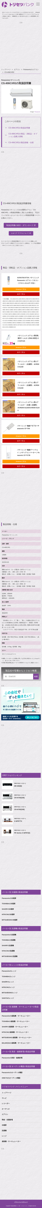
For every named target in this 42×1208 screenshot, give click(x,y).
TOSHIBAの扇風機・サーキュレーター (15, 1021)
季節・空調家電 (7, 1120)
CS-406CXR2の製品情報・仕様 (21, 142)
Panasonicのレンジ (9, 971)
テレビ (4, 1098)
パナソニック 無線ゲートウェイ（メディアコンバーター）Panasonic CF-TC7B (28, 452)
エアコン (17, 69)
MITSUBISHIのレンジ (9, 993)
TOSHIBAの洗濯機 (8, 940)
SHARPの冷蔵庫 (8, 909)
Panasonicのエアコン (31, 69)
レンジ (4, 1136)
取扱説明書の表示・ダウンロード (19, 225)
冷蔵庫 (4, 1125)
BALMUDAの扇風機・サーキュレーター (16, 1043)
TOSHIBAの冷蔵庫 (8, 904)
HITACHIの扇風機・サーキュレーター (15, 1032)
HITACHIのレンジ (8, 987)
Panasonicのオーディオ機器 (12, 1072)
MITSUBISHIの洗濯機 (9, 956)
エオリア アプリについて (20, 233)
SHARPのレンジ (8, 982)
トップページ (6, 69)
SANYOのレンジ (8, 998)
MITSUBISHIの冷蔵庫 (9, 920)
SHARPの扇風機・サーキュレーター (15, 1027)
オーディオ (6, 1109)
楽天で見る (21, 294)
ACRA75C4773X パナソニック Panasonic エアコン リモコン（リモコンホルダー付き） (28, 280)
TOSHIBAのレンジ (8, 976)
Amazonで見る (21, 289)
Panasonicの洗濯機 (9, 935)
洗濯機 (4, 1130)
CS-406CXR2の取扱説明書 (19, 128)
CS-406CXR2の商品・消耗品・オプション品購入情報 (22, 135)
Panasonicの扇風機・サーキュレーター (16, 1016)
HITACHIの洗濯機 (8, 951)
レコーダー (6, 1103)
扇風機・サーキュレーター (11, 1141)
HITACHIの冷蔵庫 (8, 914)
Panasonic (37, 112)
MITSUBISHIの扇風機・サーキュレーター (16, 1037)
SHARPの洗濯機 (8, 945)
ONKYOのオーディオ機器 (11, 1078)
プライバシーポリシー (21, 1202)
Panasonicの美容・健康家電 (12, 1058)
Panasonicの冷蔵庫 (9, 898)
